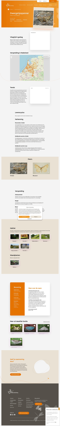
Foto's (11, 21)
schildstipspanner (22, 138)
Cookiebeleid (30, 218)
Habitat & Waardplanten (18, 21)
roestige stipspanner (31, 145)
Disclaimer (45, 419)
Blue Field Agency (37, 419)
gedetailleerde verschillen (20, 139)
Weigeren (35, 216)
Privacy (42, 419)
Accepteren (24, 216)
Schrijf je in (38, 403)
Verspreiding (12, 19)
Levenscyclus (18, 19)
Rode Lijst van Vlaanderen (37, 200)
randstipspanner (19, 135)
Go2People (27, 419)
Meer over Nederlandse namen (33, 295)
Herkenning (25, 19)
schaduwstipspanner (18, 146)
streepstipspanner (34, 138)
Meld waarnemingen (24, 412)
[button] (11, 54)
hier (55, 422)
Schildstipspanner (18, 145)
